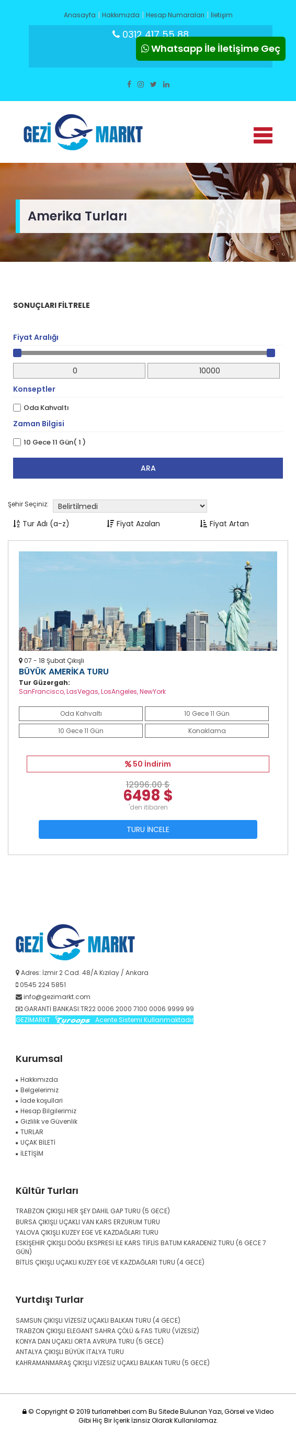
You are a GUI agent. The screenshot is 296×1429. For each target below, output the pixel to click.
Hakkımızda (121, 14)
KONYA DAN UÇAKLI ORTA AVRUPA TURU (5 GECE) (90, 1341)
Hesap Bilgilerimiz (46, 1110)
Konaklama (207, 730)
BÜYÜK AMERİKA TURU (64, 672)
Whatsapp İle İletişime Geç (210, 48)
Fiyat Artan (224, 523)
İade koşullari (39, 1100)
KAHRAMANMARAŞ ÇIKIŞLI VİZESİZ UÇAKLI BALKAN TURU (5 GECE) (113, 1362)
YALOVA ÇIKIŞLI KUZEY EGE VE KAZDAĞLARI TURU (87, 1232)
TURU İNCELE (148, 829)
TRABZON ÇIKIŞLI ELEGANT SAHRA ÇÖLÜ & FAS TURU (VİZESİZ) (107, 1330)
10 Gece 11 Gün (207, 713)
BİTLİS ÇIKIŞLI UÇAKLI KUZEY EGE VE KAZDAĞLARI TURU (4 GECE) (110, 1262)
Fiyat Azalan (133, 523)
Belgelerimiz (37, 1089)
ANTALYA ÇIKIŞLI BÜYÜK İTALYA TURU (70, 1351)
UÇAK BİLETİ (35, 1142)
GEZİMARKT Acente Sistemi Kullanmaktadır (104, 1019)
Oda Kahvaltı (46, 408)
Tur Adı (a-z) (41, 523)
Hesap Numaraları (175, 14)
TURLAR (29, 1131)
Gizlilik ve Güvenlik (46, 1121)
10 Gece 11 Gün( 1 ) (55, 442)
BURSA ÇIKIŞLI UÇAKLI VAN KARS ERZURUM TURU (88, 1221)
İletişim (222, 14)
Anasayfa (80, 14)
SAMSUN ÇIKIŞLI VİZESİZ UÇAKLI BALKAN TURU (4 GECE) (98, 1320)
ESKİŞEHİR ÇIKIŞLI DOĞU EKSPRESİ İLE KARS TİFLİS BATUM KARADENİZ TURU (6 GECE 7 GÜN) (141, 1247)
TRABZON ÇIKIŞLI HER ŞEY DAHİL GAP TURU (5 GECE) (93, 1210)
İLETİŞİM (29, 1153)
